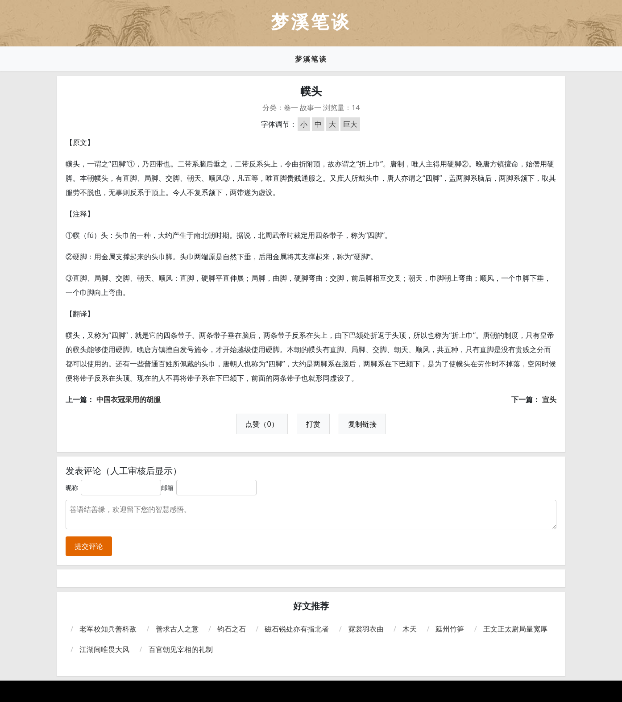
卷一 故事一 (302, 107)
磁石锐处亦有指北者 (297, 629)
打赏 (313, 424)
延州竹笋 (449, 629)
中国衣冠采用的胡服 (128, 399)
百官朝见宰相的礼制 (181, 649)
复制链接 (362, 424)
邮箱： (170, 487)
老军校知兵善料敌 (108, 629)
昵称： (75, 487)
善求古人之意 (177, 629)
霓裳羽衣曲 (366, 629)
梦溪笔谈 (311, 59)
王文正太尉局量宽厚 (515, 629)
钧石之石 (231, 629)
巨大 (350, 124)
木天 (409, 629)
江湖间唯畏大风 (104, 649)
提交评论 (89, 546)
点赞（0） (261, 424)
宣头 (549, 399)
